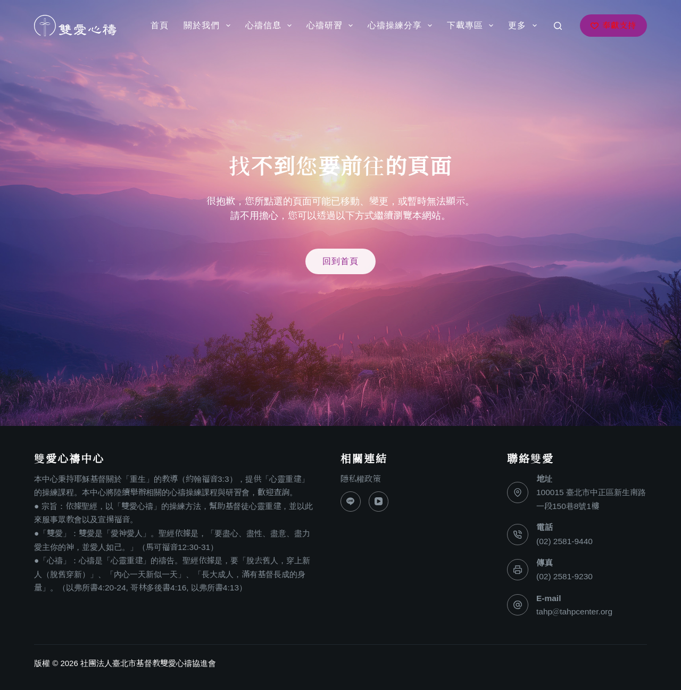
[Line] (350, 501)
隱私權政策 (360, 478)
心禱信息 (270, 25)
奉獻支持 (614, 25)
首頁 (160, 25)
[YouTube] (379, 501)
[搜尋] (558, 26)
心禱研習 (331, 25)
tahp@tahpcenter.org (574, 611)
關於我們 (209, 25)
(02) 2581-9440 (564, 541)
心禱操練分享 (402, 25)
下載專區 (472, 25)
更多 (524, 25)
